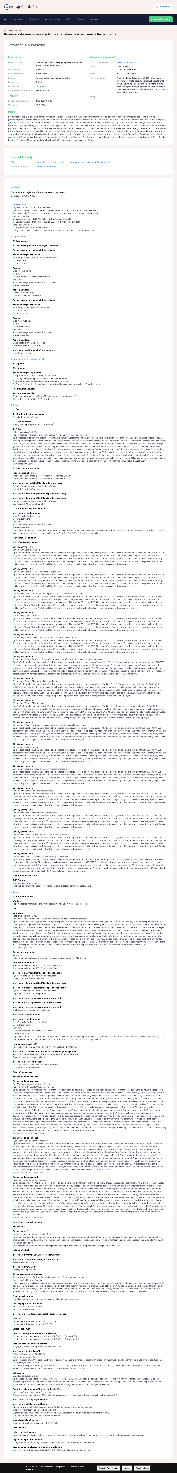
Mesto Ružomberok (126, 62)
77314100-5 (41, 86)
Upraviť (127, 1468)
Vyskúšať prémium (161, 19)
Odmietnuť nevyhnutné (109, 1468)
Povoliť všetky (142, 1468)
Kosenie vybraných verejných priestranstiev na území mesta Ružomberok (73, 162)
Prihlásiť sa (165, 7)
